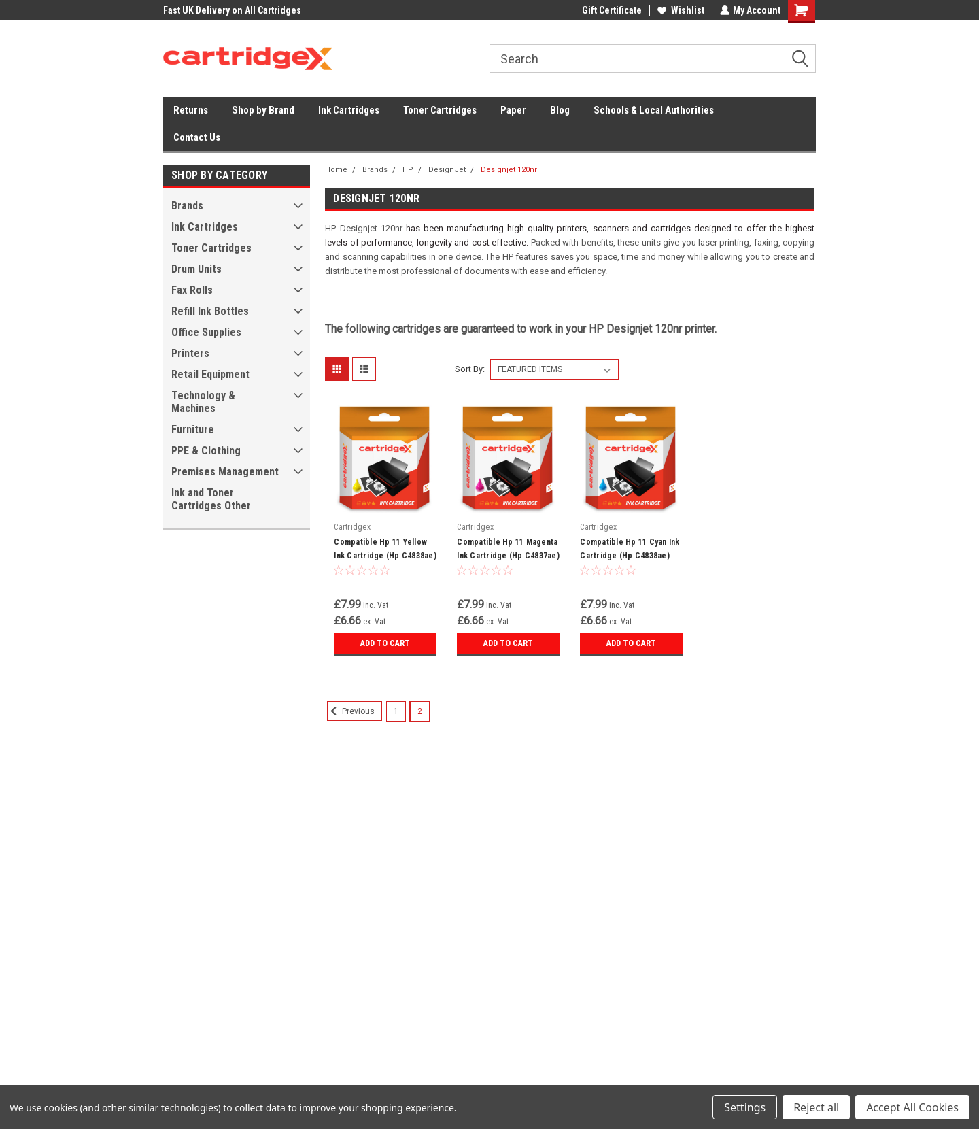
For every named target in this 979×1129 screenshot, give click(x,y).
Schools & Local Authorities (654, 110)
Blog (560, 110)
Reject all (816, 1107)
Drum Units (196, 269)
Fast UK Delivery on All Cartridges (232, 10)
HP (407, 169)
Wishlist (680, 10)
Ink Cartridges (348, 110)
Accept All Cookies (912, 1107)
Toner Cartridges (440, 110)
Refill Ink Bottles (210, 311)
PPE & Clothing (206, 450)
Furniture (192, 429)
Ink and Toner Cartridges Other (211, 499)
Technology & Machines (203, 402)
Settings (745, 1107)
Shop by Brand (263, 110)
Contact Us (196, 137)
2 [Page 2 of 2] (419, 711)
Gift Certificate (611, 10)
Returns (190, 110)
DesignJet (447, 169)
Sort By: (470, 369)
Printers (190, 353)
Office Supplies (206, 332)
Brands (187, 205)
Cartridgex (352, 527)
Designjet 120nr (509, 169)
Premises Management (225, 471)
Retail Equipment (210, 374)
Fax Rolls (192, 290)
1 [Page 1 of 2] (396, 711)
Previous (351, 711)
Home (336, 169)
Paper (513, 110)
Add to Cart (385, 643)
